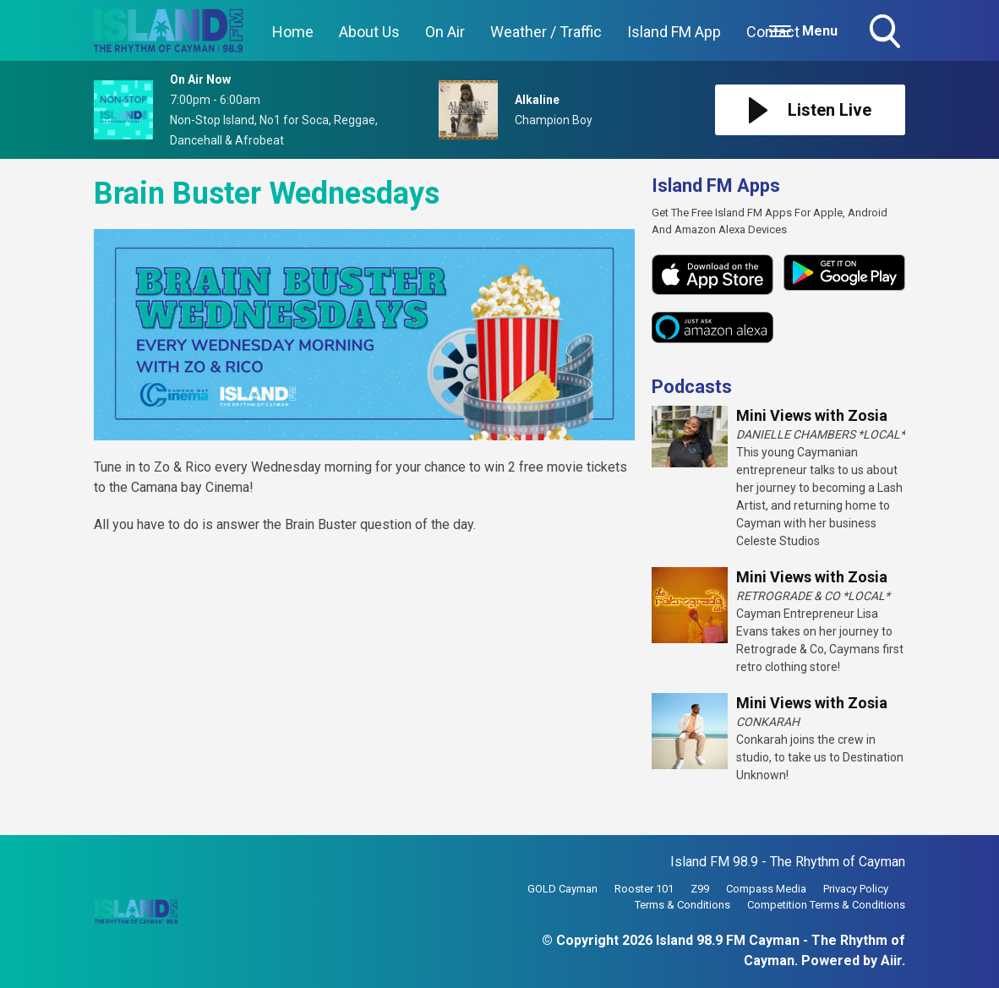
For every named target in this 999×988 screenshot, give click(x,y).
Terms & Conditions (682, 904)
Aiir (891, 961)
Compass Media (766, 888)
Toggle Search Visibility (886, 33)
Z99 (700, 888)
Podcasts (692, 386)
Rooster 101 (644, 888)
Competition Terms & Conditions (826, 904)
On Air (445, 32)
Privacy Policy (855, 888)
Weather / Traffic (546, 32)
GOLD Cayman (562, 888)
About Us (369, 32)
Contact (773, 32)
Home (293, 32)
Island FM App (674, 32)
